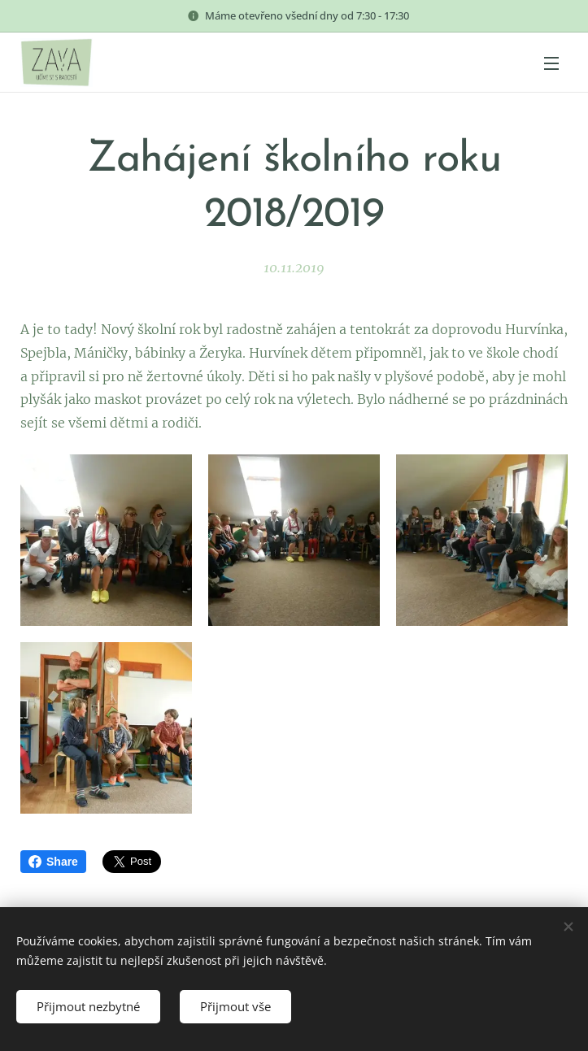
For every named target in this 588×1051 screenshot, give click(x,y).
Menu (551, 63)
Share (53, 861)
